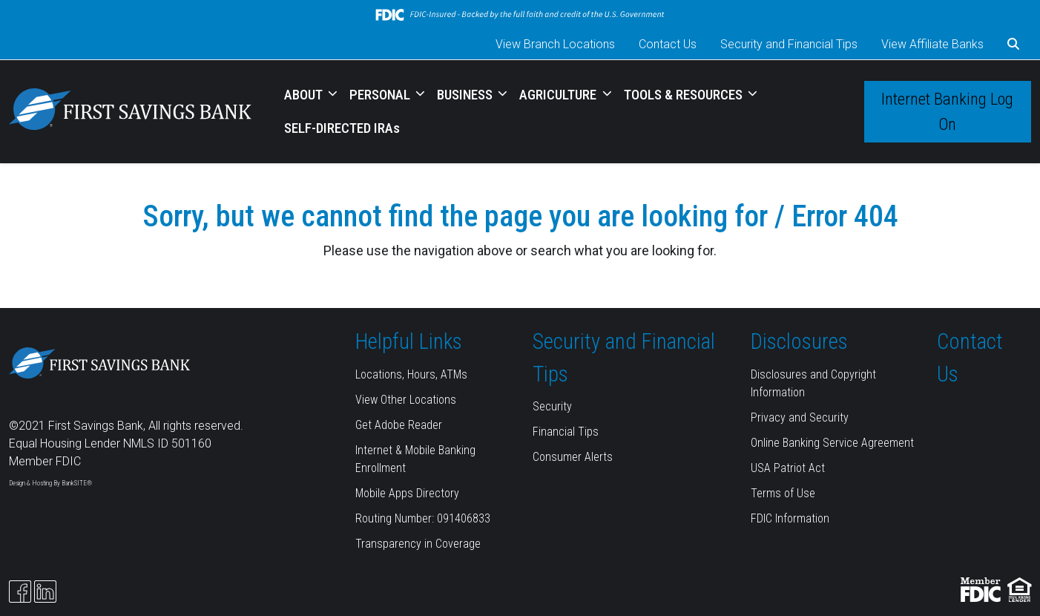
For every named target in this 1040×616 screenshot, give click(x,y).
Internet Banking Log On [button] (947, 111)
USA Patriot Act (788, 468)
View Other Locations (405, 400)
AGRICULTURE (559, 94)
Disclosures (799, 341)
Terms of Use (783, 493)
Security (552, 406)
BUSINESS (466, 94)
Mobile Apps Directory (407, 493)
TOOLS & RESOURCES (685, 94)
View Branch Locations (555, 44)
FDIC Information (790, 518)
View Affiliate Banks (932, 44)
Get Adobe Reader (398, 425)
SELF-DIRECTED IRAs (342, 128)
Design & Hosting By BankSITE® (50, 483)
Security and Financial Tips (789, 44)
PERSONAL (381, 94)
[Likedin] (45, 591)
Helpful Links (408, 341)
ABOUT (305, 94)
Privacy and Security (800, 417)
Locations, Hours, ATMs (411, 374)
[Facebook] (20, 591)
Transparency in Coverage (418, 544)
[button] (1013, 44)
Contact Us (668, 44)
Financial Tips (566, 432)
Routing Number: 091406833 (422, 518)
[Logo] (130, 111)
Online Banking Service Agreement (832, 443)
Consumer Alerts (573, 457)
